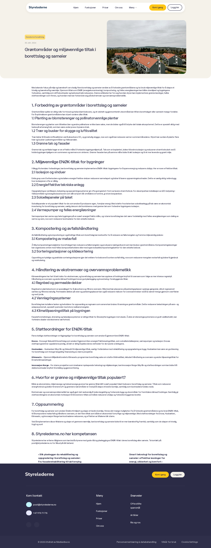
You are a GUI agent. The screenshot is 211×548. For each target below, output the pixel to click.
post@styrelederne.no (42, 443)
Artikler (134, 515)
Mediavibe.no (63, 542)
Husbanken (49, 349)
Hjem (98, 503)
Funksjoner (101, 511)
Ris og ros (135, 522)
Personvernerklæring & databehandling (136, 542)
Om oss (100, 526)
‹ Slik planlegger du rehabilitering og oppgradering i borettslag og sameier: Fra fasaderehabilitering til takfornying (59, 458)
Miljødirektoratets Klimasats (64, 357)
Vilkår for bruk (168, 542)
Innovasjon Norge (129, 365)
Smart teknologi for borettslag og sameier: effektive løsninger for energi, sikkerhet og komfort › (148, 458)
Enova (42, 341)
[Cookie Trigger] (189, 542)
